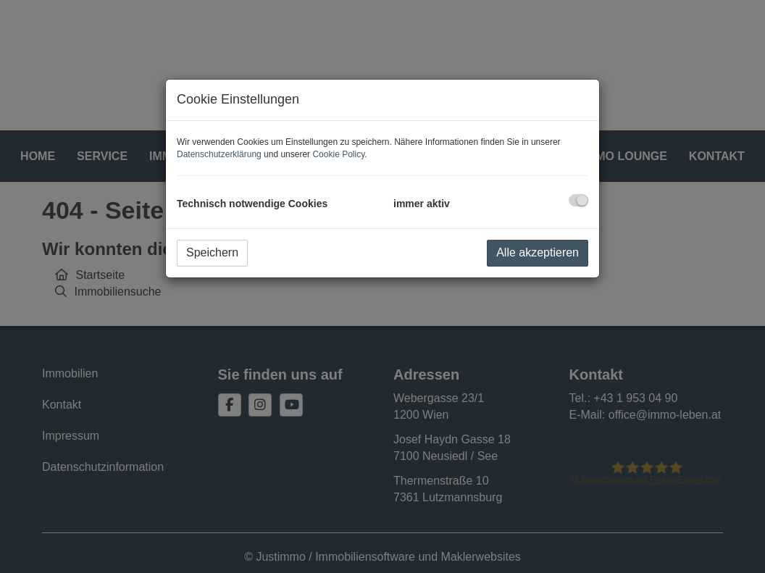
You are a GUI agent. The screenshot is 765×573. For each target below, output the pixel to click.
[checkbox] (578, 200)
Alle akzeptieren (537, 252)
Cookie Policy (338, 154)
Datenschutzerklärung (219, 154)
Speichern (212, 252)
